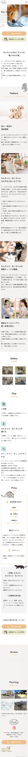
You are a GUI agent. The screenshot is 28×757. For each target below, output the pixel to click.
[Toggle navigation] (26, 2)
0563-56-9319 (16, 33)
